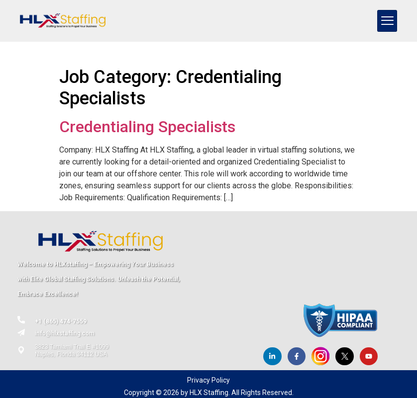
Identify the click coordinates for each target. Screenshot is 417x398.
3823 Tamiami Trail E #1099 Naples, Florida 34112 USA (72, 350)
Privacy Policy (208, 380)
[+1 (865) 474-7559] (21, 319)
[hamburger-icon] (387, 21)
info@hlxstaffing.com (65, 333)
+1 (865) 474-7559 (61, 321)
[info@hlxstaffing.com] (21, 332)
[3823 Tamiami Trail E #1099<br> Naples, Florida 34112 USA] (21, 350)
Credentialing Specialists (147, 126)
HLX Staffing (209, 393)
